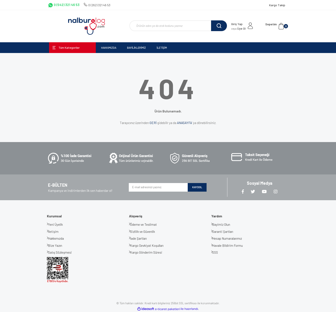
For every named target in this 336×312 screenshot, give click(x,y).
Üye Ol (238, 28)
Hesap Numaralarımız (230, 238)
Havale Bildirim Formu (231, 245)
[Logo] (86, 26)
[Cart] (276, 26)
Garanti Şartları (226, 231)
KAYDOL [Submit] (197, 187)
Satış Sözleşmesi (63, 252)
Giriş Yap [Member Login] (237, 24)
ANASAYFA (184, 123)
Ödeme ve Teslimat (146, 224)
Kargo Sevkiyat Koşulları (150, 245)
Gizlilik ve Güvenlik (145, 231)
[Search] (178, 25)
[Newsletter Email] (158, 187)
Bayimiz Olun (225, 224)
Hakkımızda (59, 238)
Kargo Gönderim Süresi (149, 252)
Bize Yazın (58, 245)
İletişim (56, 231)
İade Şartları (141, 238)
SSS (218, 252)
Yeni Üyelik (58, 224)
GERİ (153, 123)
